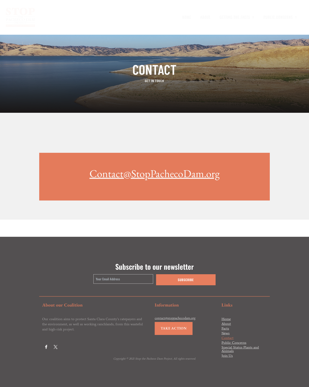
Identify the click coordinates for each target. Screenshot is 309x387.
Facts (225, 328)
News (226, 333)
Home (186, 17)
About (205, 17)
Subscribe (186, 279)
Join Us (227, 355)
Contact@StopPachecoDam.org (154, 193)
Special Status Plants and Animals (240, 349)
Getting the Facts (237, 17)
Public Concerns (280, 17)
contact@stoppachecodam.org (175, 321)
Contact (228, 338)
